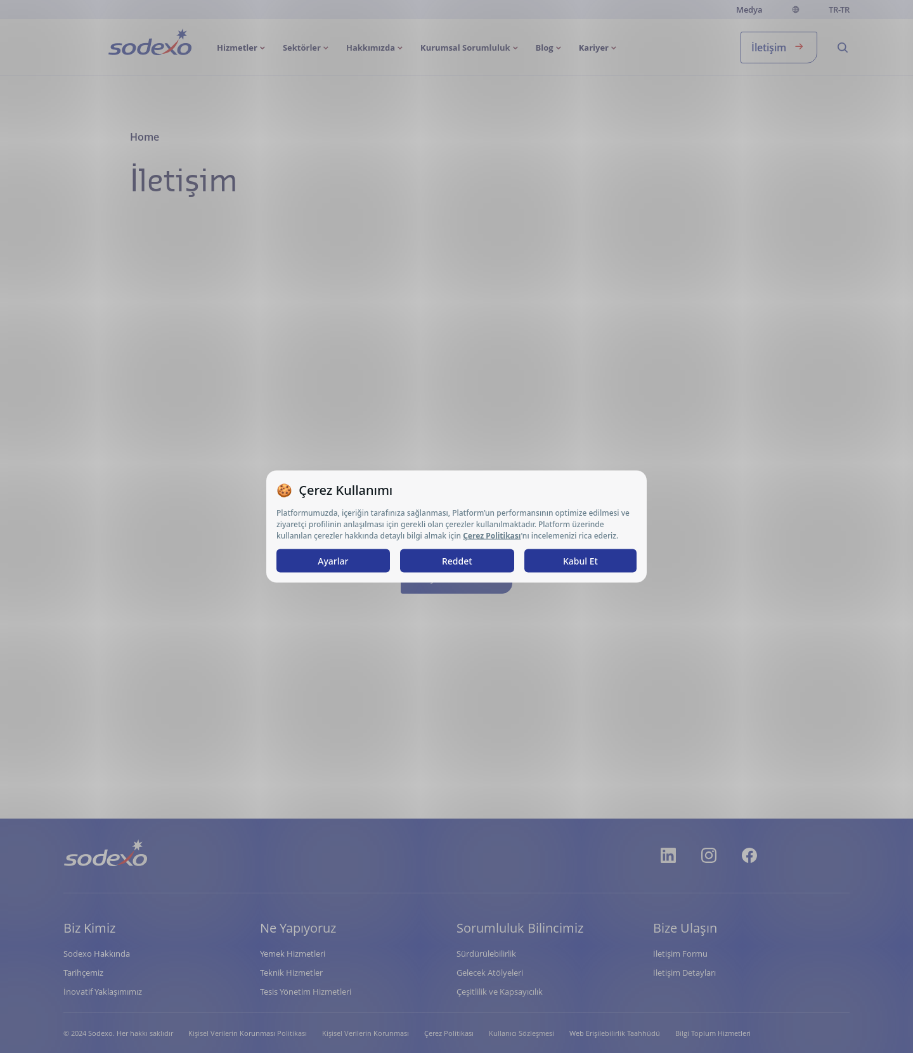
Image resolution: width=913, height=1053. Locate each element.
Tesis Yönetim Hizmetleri (305, 991)
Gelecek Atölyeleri (489, 972)
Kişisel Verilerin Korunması (365, 1033)
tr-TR (839, 10)
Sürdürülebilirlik (486, 953)
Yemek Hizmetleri (292, 953)
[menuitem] (242, 47)
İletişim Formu (680, 953)
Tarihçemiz (83, 972)
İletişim (778, 46)
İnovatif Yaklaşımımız (102, 991)
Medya (749, 9)
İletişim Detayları (684, 972)
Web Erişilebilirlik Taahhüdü (614, 1033)
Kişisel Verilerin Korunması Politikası (247, 1033)
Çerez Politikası (449, 1033)
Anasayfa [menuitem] (127, 43)
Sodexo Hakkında (96, 953)
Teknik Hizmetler (291, 972)
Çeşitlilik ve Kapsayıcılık (499, 991)
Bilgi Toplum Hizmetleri (713, 1033)
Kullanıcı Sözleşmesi (521, 1033)
